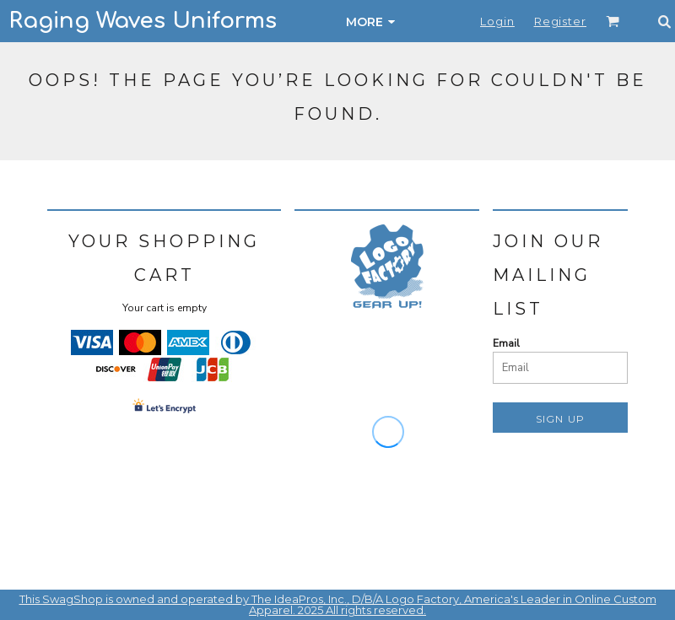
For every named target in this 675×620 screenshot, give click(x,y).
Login (497, 21)
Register (560, 21)
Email (506, 343)
